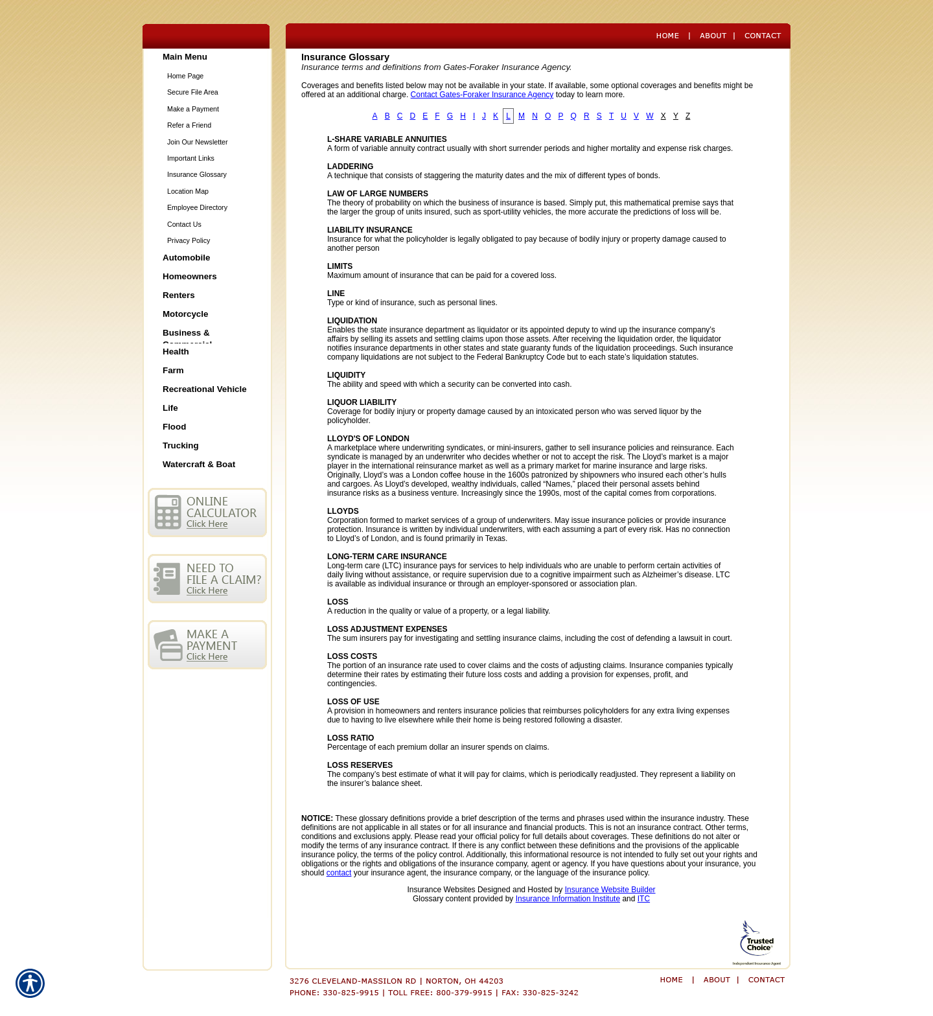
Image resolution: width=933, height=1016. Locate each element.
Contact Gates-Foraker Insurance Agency (482, 94)
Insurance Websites (441, 889)
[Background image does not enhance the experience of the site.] (207, 58)
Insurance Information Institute (568, 898)
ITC (644, 898)
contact (339, 872)
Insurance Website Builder (610, 889)
